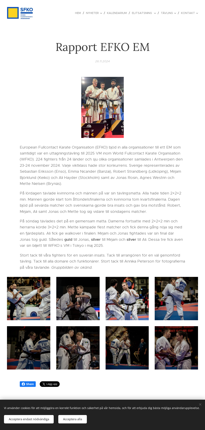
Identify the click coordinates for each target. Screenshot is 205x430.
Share (28, 384)
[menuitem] (79, 13)
